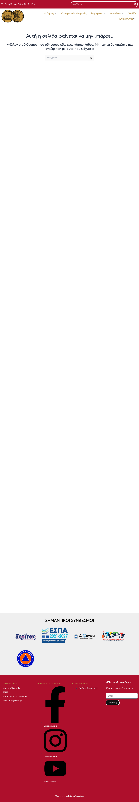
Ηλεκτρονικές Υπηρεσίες (74, 13)
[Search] (135, 4)
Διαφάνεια (117, 13)
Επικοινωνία (127, 18)
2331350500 (21, 696)
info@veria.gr (15, 700)
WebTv (132, 13)
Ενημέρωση (98, 13)
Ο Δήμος (50, 13)
